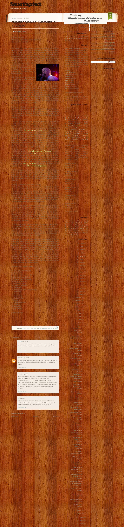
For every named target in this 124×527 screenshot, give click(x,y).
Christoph (20, 341)
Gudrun (67, 78)
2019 (81, 262)
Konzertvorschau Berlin (109, 45)
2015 (81, 275)
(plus (80, 121)
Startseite (35, 416)
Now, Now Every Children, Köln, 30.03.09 (77, 330)
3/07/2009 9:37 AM (22, 407)
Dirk (66, 88)
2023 (81, 249)
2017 (81, 269)
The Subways (78, 232)
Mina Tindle (77, 123)
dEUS (85, 222)
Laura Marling (75, 135)
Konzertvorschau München (108, 48)
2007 (81, 520)
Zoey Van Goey (75, 234)
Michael (67, 86)
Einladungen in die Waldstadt (107, 36)
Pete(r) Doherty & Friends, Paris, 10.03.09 (77, 439)
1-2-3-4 (76, 211)
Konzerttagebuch (25, 4)
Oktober (79, 303)
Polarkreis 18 (79, 230)
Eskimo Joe (74, 225)
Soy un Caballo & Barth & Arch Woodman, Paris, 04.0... (76, 483)
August (79, 310)
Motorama (85, 135)
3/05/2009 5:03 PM (22, 351)
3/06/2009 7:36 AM (22, 391)
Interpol (80, 125)
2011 (81, 288)
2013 (81, 281)
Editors (86, 123)
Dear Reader (78, 117)
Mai (80, 319)
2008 (81, 517)
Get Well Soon (77, 115)
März (79, 326)
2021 (81, 256)
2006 (81, 523)
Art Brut (86, 221)
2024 (81, 246)
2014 (81, 278)
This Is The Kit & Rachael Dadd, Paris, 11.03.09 (76, 432)
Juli (80, 313)
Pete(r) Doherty (72, 121)
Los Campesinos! (72, 129)
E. (18, 398)
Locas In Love (75, 127)
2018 (81, 265)
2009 (81, 294)
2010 (81, 291)
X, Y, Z (69, 40)
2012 (81, 285)
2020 (81, 259)
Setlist (56, 328)
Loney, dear (85, 127)
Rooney (71, 232)
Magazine (44, 328)
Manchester (51, 328)
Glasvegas (81, 225)
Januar (79, 513)
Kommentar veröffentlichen (18, 413)
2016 (81, 272)
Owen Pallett (84, 139)
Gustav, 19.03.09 (77, 381)
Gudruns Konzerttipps (109, 42)
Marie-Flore (82, 129)
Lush (71, 141)
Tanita (66, 80)
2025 (82, 243)
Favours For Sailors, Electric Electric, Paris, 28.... (76, 338)
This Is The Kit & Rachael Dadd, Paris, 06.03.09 (76, 469)
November (78, 300)
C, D (74, 36)
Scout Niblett (68, 131)
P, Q (77, 38)
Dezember (78, 297)
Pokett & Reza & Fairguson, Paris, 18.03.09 (77, 386)
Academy (23, 328)
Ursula (66, 84)
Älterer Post (56, 416)
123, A (67, 36)
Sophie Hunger (79, 131)
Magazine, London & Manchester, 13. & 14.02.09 (76, 476)
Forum (29, 328)
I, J (86, 36)
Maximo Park (71, 125)
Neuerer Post (15, 416)
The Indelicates (77, 133)
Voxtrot (68, 234)
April (79, 323)
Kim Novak (75, 139)
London (39, 328)
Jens (66, 82)
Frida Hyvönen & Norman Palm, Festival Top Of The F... (76, 376)
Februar (79, 510)
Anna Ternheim (84, 119)
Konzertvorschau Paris (109, 39)
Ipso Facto (34, 328)
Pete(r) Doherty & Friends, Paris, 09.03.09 (77, 425)
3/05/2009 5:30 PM (22, 367)
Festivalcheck (111, 51)
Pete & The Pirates (73, 228)
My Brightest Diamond (74, 137)
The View (85, 232)
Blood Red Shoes (70, 222)
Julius (66, 76)
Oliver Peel (21, 357)
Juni (80, 316)
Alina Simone (69, 221)
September (78, 306)
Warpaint (74, 119)
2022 (82, 253)
